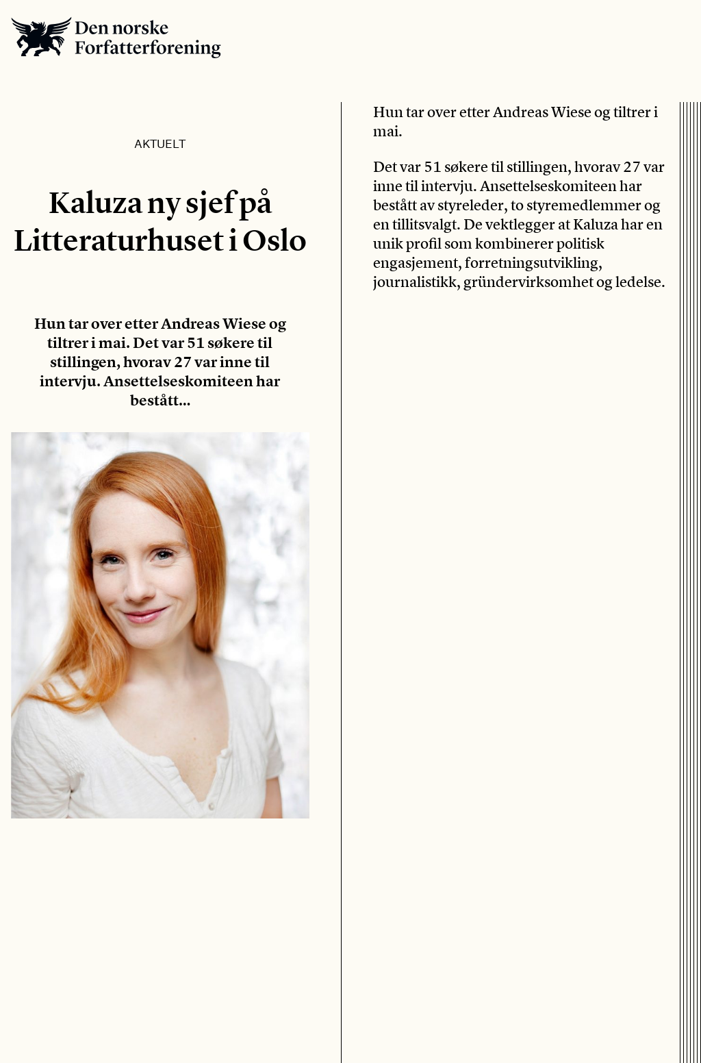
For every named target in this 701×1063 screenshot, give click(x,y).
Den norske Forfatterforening (116, 37)
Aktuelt (160, 143)
